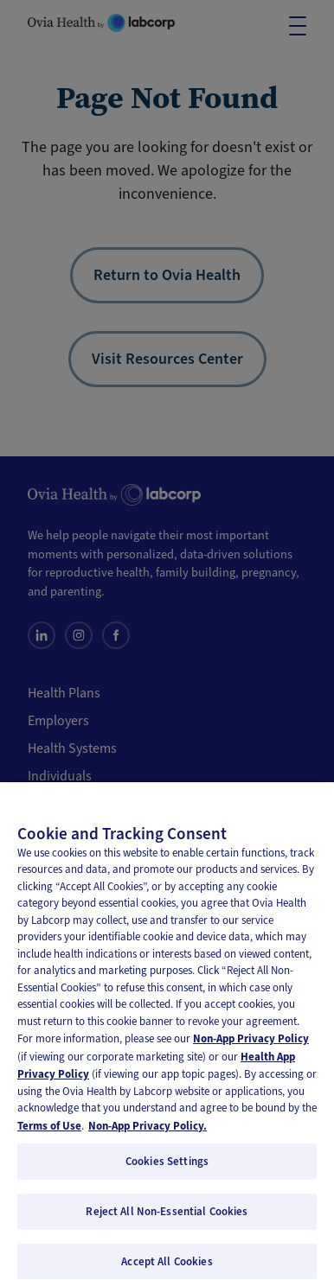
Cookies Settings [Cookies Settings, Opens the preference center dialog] (167, 1169)
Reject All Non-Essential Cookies (166, 1219)
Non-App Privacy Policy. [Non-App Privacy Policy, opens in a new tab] (147, 1133)
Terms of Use (49, 1133)
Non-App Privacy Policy (251, 1047)
